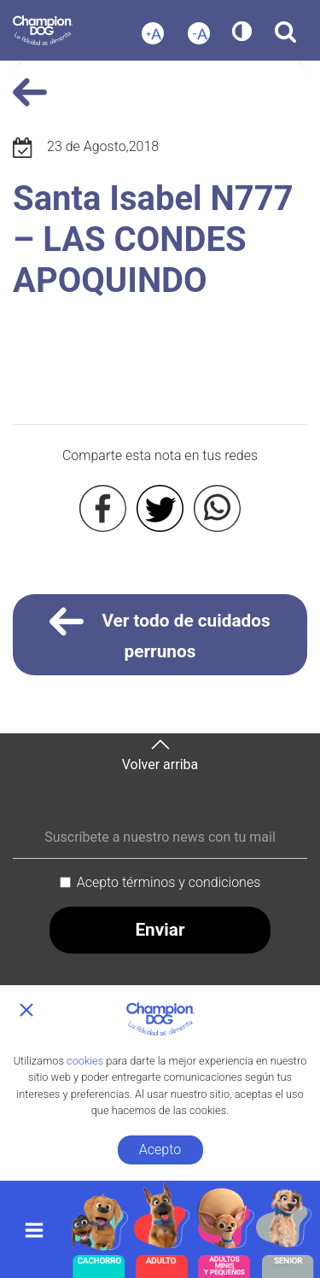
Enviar (159, 929)
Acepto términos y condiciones (169, 882)
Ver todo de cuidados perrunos (160, 633)
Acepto (160, 1149)
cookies (85, 1060)
